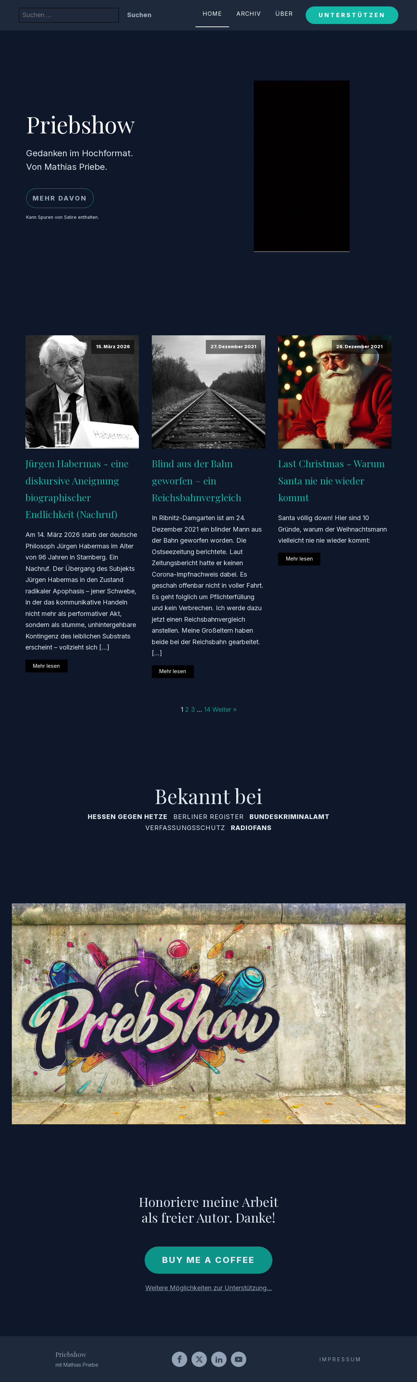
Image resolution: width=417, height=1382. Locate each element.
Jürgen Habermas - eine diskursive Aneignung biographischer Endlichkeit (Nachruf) (77, 488)
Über (284, 13)
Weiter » (224, 709)
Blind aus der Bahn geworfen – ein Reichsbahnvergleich (196, 480)
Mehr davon (60, 198)
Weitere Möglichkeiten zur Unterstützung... (208, 1288)
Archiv (248, 13)
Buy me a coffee (208, 1260)
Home (212, 13)
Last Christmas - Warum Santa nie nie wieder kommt (331, 480)
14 (207, 709)
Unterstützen (352, 15)
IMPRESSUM (341, 1359)
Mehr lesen (46, 666)
